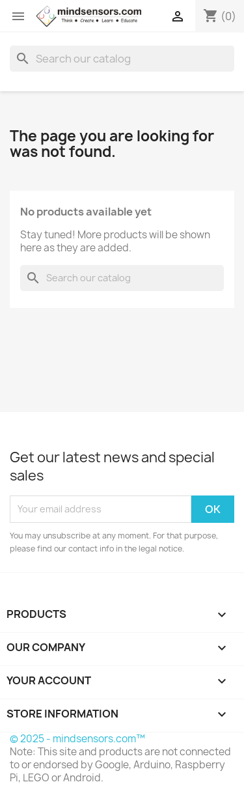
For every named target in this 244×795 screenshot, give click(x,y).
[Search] (122, 59)
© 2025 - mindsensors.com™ (77, 739)
